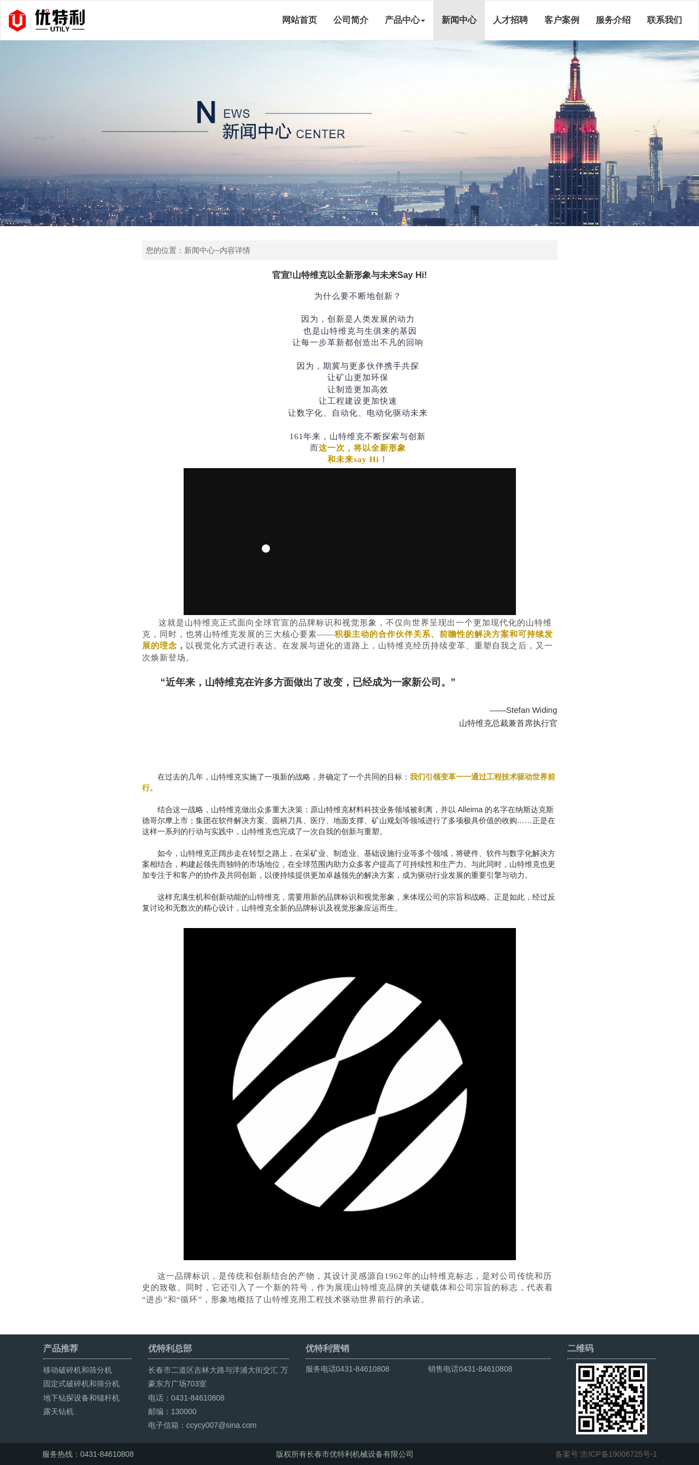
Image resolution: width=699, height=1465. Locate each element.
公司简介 (350, 20)
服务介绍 (613, 20)
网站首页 (299, 20)
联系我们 (664, 20)
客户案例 (561, 20)
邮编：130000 (172, 1411)
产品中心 (405, 20)
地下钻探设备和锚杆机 (81, 1397)
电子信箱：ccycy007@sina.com (202, 1425)
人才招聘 (510, 20)
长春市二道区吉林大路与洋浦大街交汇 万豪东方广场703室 (218, 1377)
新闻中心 (459, 20)
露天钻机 (58, 1411)
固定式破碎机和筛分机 (81, 1383)
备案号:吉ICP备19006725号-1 (606, 1454)
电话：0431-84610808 (186, 1397)
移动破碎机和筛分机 (77, 1370)
